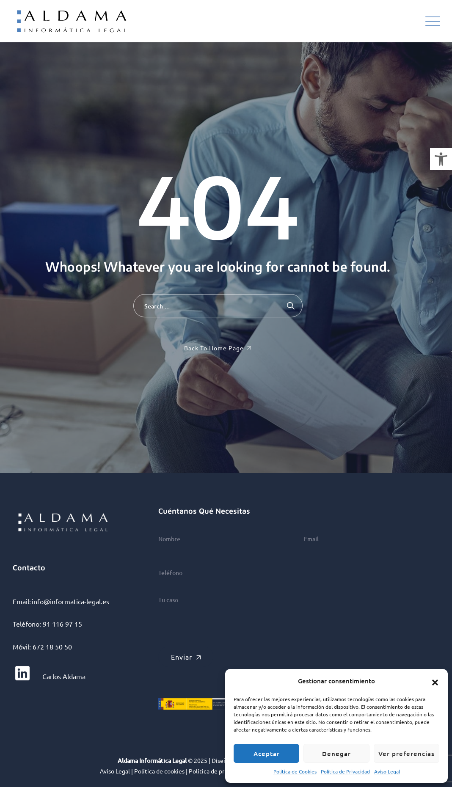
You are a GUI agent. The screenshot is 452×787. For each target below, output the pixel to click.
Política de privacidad (217, 771)
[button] (441, 159)
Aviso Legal (387, 771)
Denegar (336, 753)
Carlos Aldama (49, 676)
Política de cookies (159, 771)
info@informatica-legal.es (70, 601)
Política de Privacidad (345, 771)
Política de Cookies (295, 771)
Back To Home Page (214, 348)
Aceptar (267, 753)
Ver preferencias (406, 753)
